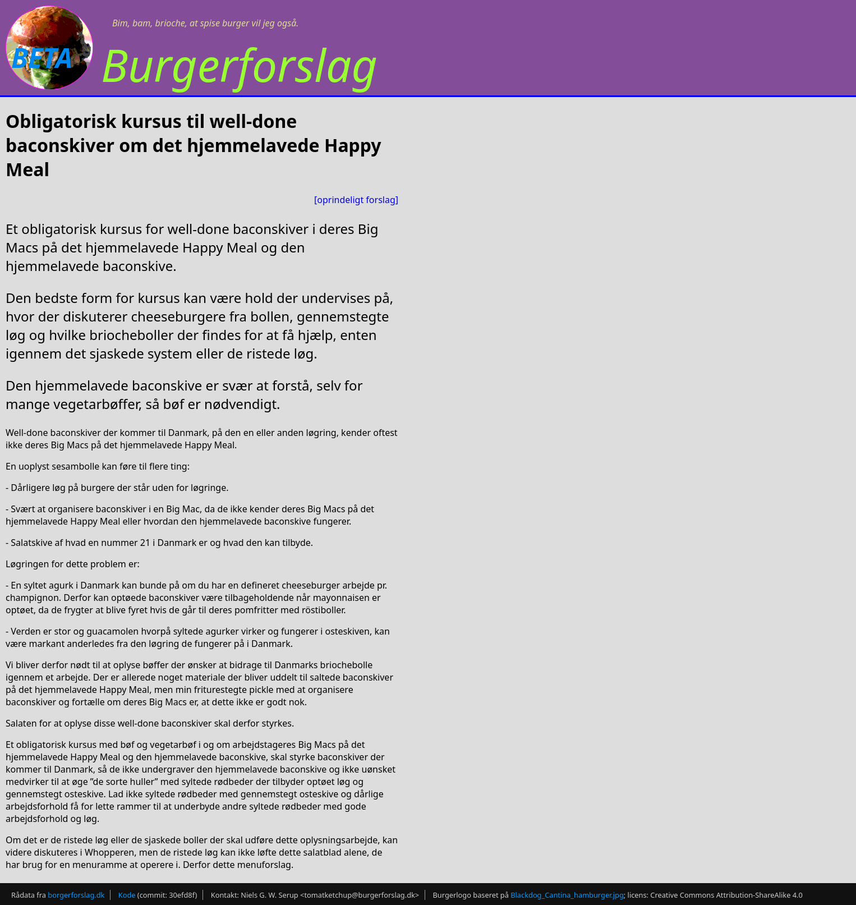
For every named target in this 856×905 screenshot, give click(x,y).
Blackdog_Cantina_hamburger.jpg (567, 895)
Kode (127, 895)
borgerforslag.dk (76, 895)
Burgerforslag (239, 64)
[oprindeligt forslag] (356, 200)
